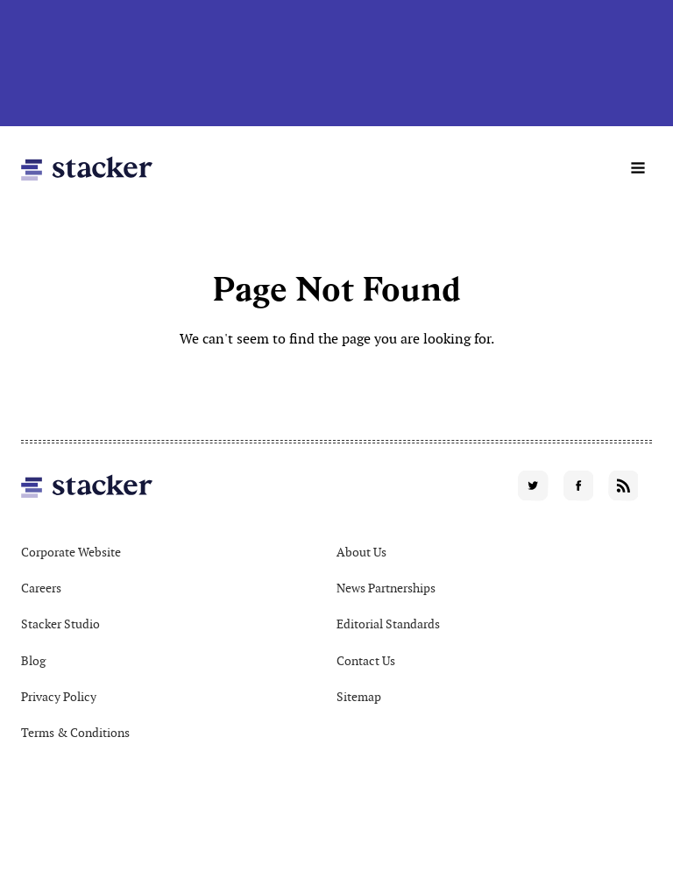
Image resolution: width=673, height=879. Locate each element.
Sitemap (358, 697)
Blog (33, 661)
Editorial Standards (388, 624)
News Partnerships (386, 588)
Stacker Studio (60, 624)
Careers (41, 588)
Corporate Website (71, 552)
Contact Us (365, 661)
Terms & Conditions (75, 733)
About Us (361, 552)
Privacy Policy (58, 697)
